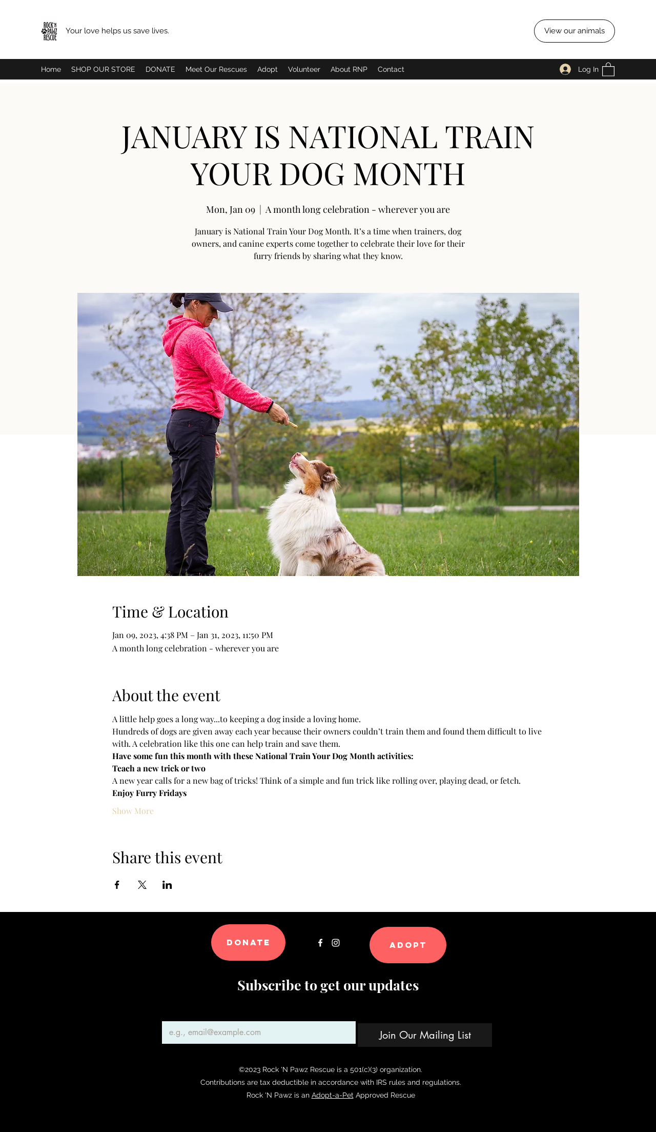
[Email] (255, 1032)
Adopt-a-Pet (333, 1095)
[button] (608, 69)
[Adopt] (408, 945)
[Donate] (248, 942)
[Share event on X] (142, 885)
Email (173, 1012)
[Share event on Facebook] (117, 885)
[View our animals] (574, 31)
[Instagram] (336, 943)
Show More (133, 810)
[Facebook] (320, 943)
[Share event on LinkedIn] (167, 885)
